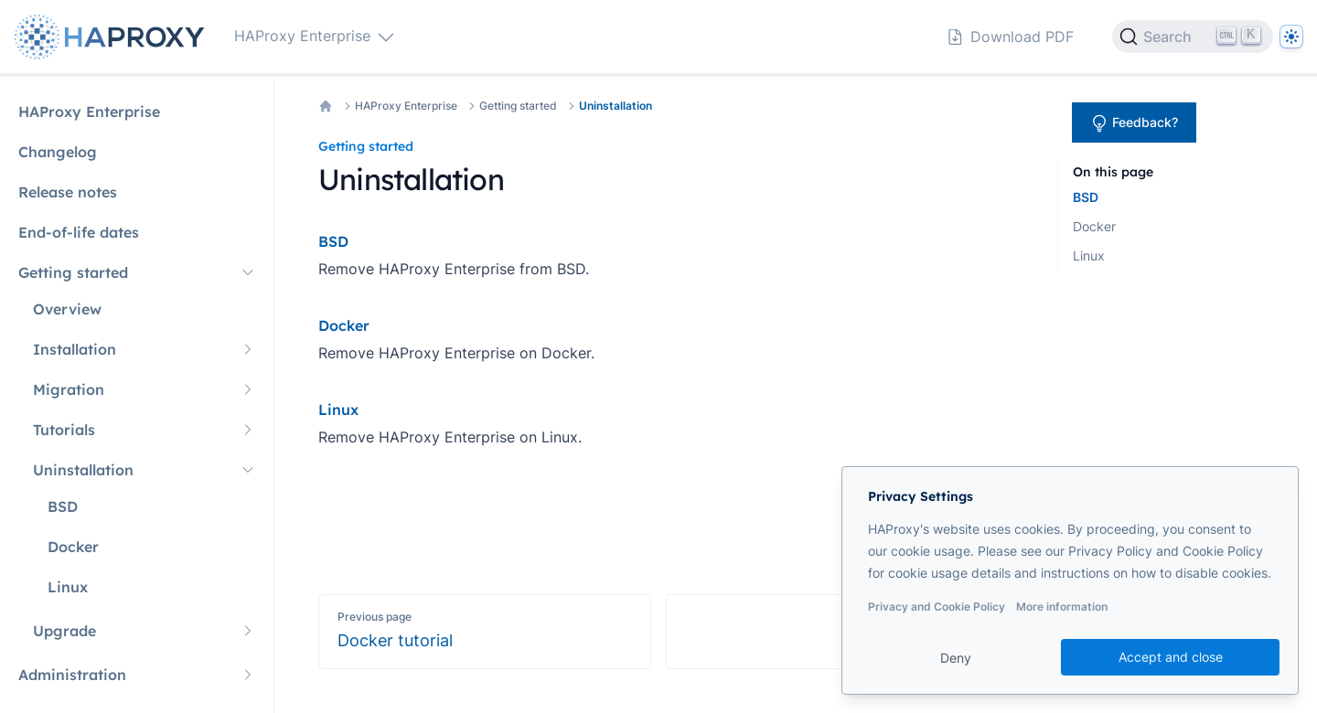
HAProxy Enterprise (406, 105)
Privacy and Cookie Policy (936, 606)
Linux (1089, 255)
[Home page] (113, 37)
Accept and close (1171, 657)
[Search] (1192, 36)
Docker (1094, 226)
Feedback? (1134, 123)
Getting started (518, 105)
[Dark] (1291, 37)
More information (1062, 606)
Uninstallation (615, 105)
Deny (955, 657)
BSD (1085, 197)
